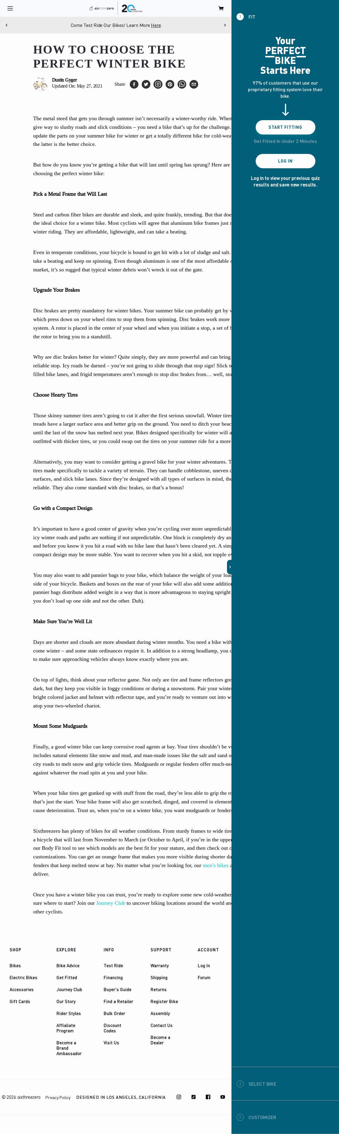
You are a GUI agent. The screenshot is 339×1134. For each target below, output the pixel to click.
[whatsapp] (181, 84)
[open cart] (221, 8)
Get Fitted (66, 977)
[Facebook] (208, 1097)
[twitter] (146, 84)
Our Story (66, 1001)
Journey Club (69, 989)
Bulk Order (114, 1013)
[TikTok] (193, 1097)
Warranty (160, 965)
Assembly (160, 1013)
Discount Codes (112, 1028)
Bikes (15, 965)
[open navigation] (10, 8)
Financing (113, 977)
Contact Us (162, 1025)
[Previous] (6, 25)
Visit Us (111, 1042)
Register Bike (164, 1001)
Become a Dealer (160, 1039)
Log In (204, 965)
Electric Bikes (23, 977)
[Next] (224, 25)
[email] (193, 84)
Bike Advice (67, 965)
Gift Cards (20, 1001)
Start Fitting (285, 127)
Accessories (22, 989)
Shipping (159, 977)
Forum (204, 977)
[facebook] (134, 84)
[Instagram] (179, 1097)
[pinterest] (169, 84)
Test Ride (113, 965)
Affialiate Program (65, 1028)
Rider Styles (68, 1013)
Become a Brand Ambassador (69, 1048)
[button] (229, 567)
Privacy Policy (57, 1097)
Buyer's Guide (117, 989)
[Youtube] (223, 1097)
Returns (159, 989)
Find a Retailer (118, 1001)
